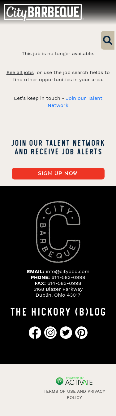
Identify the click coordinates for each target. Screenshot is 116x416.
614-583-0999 (68, 277)
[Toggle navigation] (100, 12)
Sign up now (58, 173)
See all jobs (20, 72)
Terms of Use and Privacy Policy (74, 394)
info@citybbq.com (67, 271)
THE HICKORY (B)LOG (58, 311)
